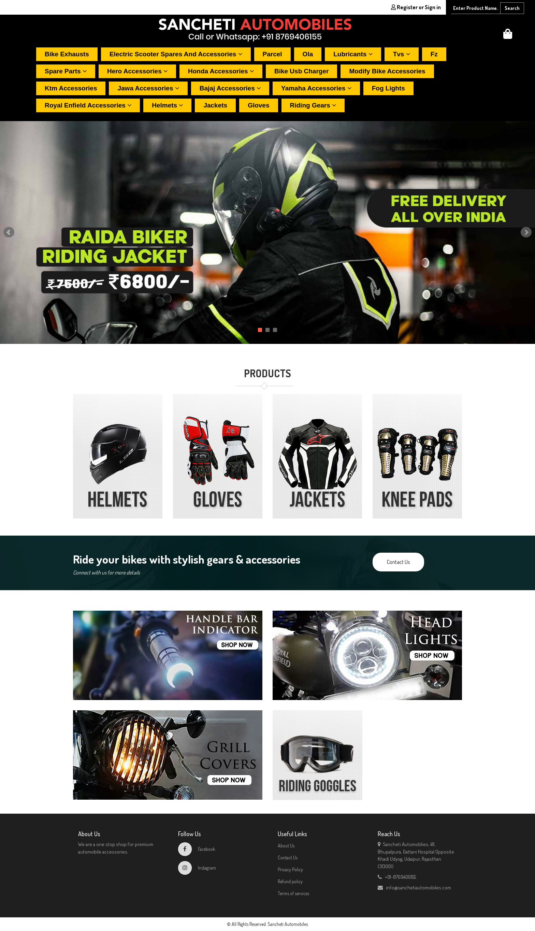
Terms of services (293, 893)
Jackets (215, 105)
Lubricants (352, 54)
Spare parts (66, 71)
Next (526, 232)
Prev (8, 232)
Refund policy (290, 881)
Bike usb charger (301, 71)
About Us (286, 845)
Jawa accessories (148, 88)
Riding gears (313, 105)
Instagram (197, 868)
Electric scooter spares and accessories (176, 54)
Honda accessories (221, 71)
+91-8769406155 (397, 877)
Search (512, 8)
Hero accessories (137, 71)
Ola (308, 54)
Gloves (258, 105)
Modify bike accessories (387, 71)
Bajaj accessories (230, 88)
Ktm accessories (71, 88)
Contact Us (398, 561)
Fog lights (388, 88)
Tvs (401, 54)
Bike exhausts (67, 54)
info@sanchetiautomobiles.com (414, 887)
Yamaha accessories (316, 88)
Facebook (196, 849)
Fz (434, 54)
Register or (416, 7)
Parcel (272, 54)
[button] (507, 36)
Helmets (167, 105)
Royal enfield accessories (88, 105)
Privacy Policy (290, 869)
